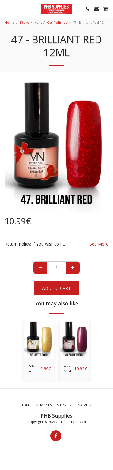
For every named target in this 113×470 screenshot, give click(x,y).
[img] (39, 339)
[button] (7, 8)
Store (24, 22)
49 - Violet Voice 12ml (69, 369)
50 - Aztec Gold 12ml (33, 369)
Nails (38, 22)
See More (98, 244)
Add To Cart (56, 288)
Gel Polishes (57, 22)
